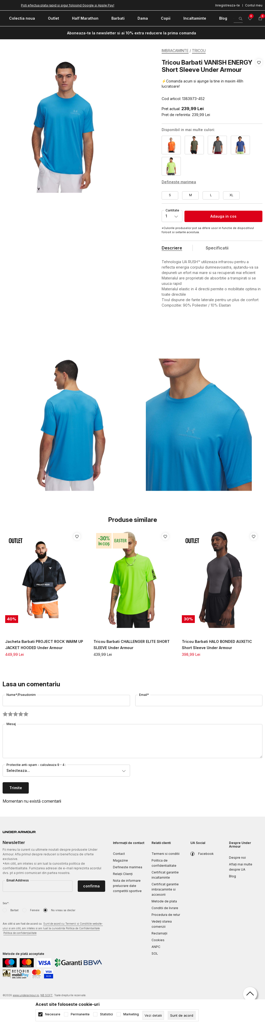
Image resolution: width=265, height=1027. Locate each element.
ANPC (156, 947)
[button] (258, 80)
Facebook (206, 854)
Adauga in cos (223, 216)
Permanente (80, 1014)
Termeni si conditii (166, 854)
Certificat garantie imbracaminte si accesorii (165, 889)
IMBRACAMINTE (175, 50)
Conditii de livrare (165, 908)
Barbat (14, 910)
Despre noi (237, 857)
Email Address (17, 880)
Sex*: (6, 903)
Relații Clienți (123, 874)
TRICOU (199, 50)
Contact (119, 854)
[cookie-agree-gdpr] (182, 1015)
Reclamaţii (159, 933)
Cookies (158, 940)
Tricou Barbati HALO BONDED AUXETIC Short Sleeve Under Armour (217, 644)
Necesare (52, 1014)
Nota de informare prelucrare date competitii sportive (127, 886)
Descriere (172, 247)
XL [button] (231, 195)
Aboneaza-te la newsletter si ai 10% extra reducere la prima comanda (131, 33)
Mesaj (11, 724)
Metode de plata (164, 901)
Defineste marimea (127, 867)
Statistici (106, 1014)
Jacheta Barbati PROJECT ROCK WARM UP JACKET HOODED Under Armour (44, 644)
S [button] (170, 195)
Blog (232, 876)
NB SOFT (46, 995)
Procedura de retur (166, 915)
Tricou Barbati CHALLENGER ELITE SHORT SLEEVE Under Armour (132, 644)
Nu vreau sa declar (63, 910)
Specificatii (217, 247)
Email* (144, 695)
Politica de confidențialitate (20, 932)
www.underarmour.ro (26, 995)
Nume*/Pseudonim (21, 695)
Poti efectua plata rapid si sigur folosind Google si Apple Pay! (67, 5)
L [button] (211, 195)
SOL (155, 953)
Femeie (34, 910)
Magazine (120, 860)
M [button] (190, 195)
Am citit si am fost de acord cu (53, 928)
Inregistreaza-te (227, 5)
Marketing (131, 1014)
